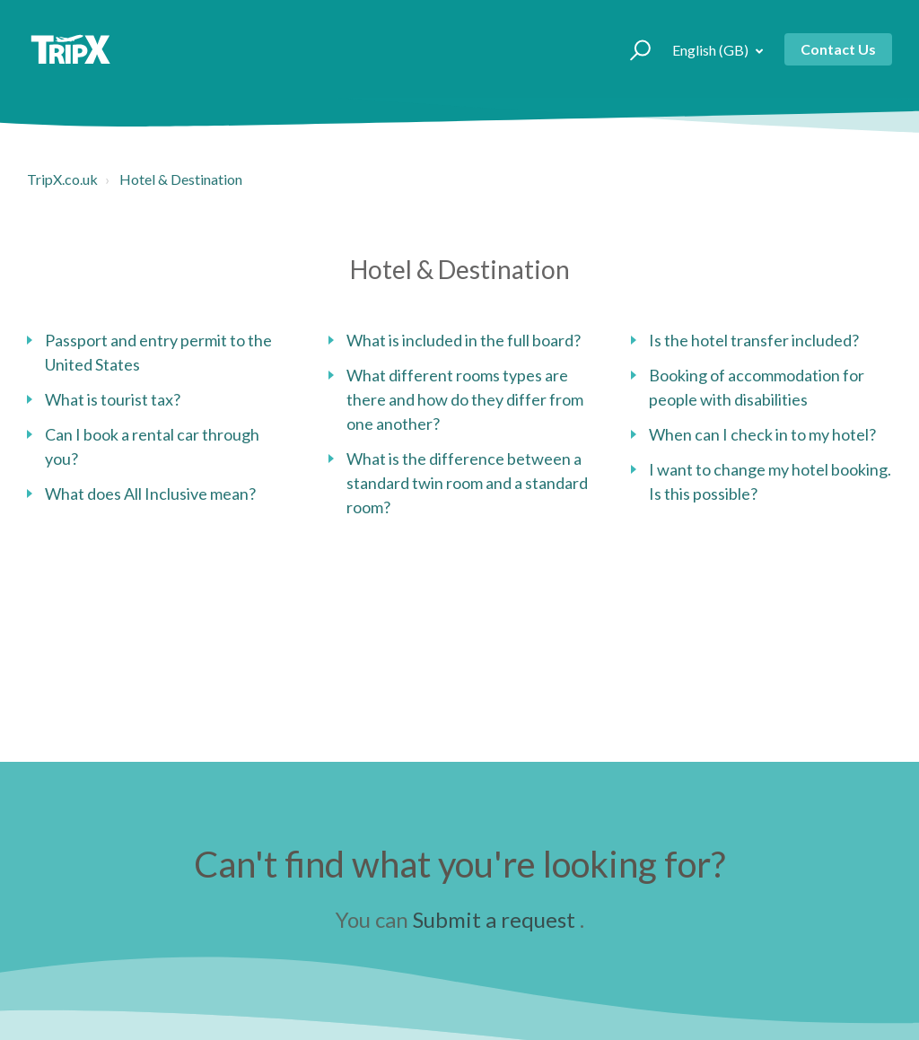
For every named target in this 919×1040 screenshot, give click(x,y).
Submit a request (494, 919)
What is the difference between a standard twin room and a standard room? (467, 483)
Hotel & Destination (180, 179)
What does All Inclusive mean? (150, 493)
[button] (632, 49)
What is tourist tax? (112, 399)
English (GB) (711, 49)
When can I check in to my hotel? (762, 434)
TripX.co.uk (62, 179)
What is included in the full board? (463, 340)
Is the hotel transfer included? (754, 340)
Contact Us (838, 48)
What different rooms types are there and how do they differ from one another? (464, 399)
